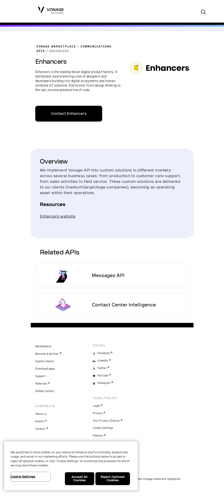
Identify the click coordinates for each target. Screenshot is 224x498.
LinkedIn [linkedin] (102, 360)
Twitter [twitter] (101, 368)
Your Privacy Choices (106, 420)
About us (41, 414)
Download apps (45, 368)
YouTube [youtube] (102, 375)
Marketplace (43, 346)
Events (39, 421)
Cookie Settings (103, 428)
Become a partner (47, 353)
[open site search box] (203, 12)
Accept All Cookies (79, 478)
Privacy (97, 413)
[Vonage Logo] (50, 10)
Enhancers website (57, 216)
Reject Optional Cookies (113, 478)
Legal (96, 405)
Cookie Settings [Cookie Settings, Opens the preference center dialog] (23, 476)
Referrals (41, 383)
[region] (71, 466)
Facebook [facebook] (103, 353)
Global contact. (45, 391)
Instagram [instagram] (103, 383)
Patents (98, 435)
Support (40, 376)
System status (44, 361)
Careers (40, 428)
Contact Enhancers (68, 113)
